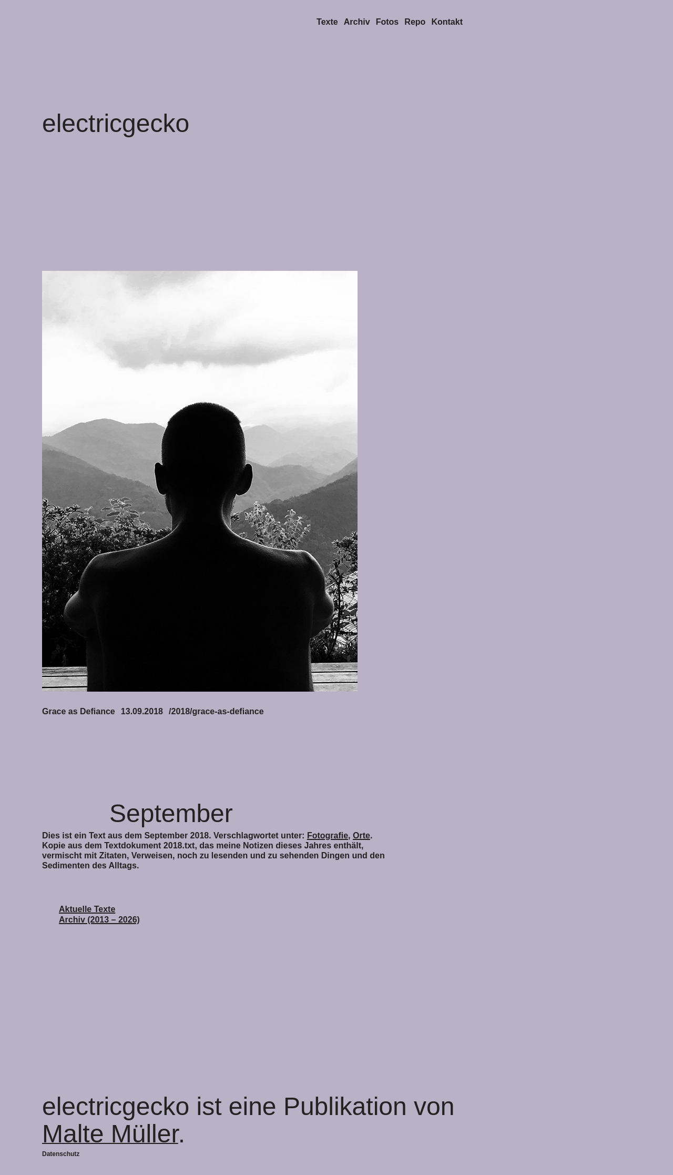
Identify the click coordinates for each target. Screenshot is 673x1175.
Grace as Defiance (78, 711)
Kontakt (447, 21)
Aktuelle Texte (87, 909)
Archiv (357, 21)
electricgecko (115, 123)
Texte (327, 21)
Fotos (387, 21)
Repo (414, 21)
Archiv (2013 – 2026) (99, 919)
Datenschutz (60, 1154)
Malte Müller (110, 1134)
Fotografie (327, 835)
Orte (361, 835)
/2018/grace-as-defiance (216, 711)
